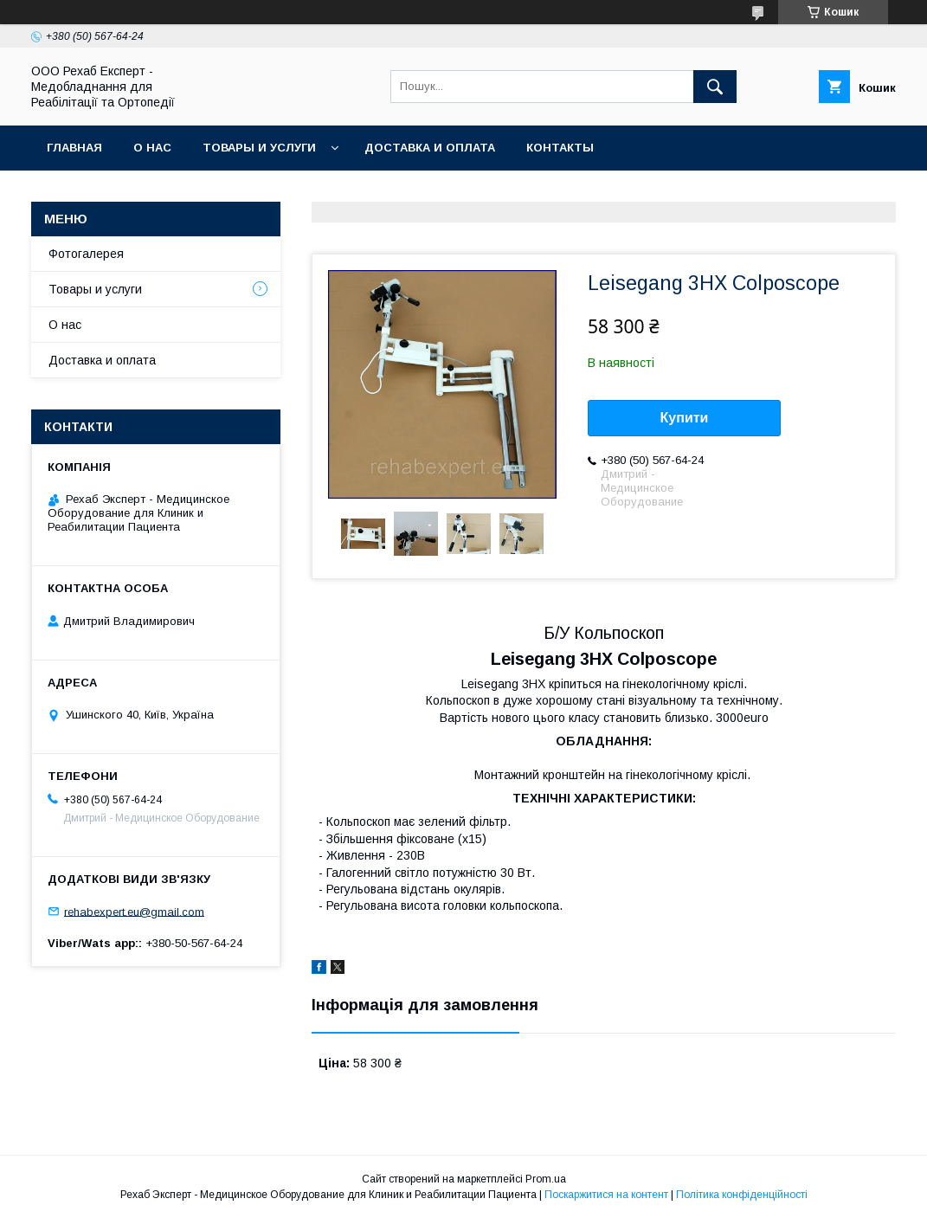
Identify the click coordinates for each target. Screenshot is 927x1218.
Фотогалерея (86, 254)
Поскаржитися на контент (606, 1195)
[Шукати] (715, 86)
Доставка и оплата (429, 147)
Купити (684, 417)
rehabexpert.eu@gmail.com (134, 911)
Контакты (560, 147)
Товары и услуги (259, 147)
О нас (152, 147)
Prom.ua (545, 1179)
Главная (74, 147)
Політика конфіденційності (742, 1195)
